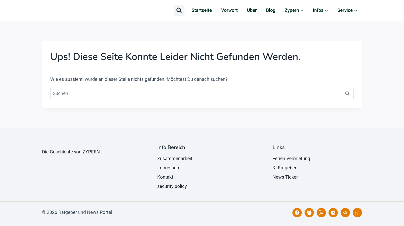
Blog (270, 10)
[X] (321, 212)
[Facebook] (297, 212)
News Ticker (285, 177)
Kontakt (165, 177)
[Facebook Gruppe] (309, 212)
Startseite (202, 10)
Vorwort (229, 10)
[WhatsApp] (357, 212)
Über (252, 10)
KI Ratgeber (285, 167)
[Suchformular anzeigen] (179, 10)
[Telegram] (345, 212)
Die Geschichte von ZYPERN (71, 151)
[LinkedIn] (333, 212)
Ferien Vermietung (291, 158)
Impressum (169, 167)
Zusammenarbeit (174, 158)
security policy (172, 186)
